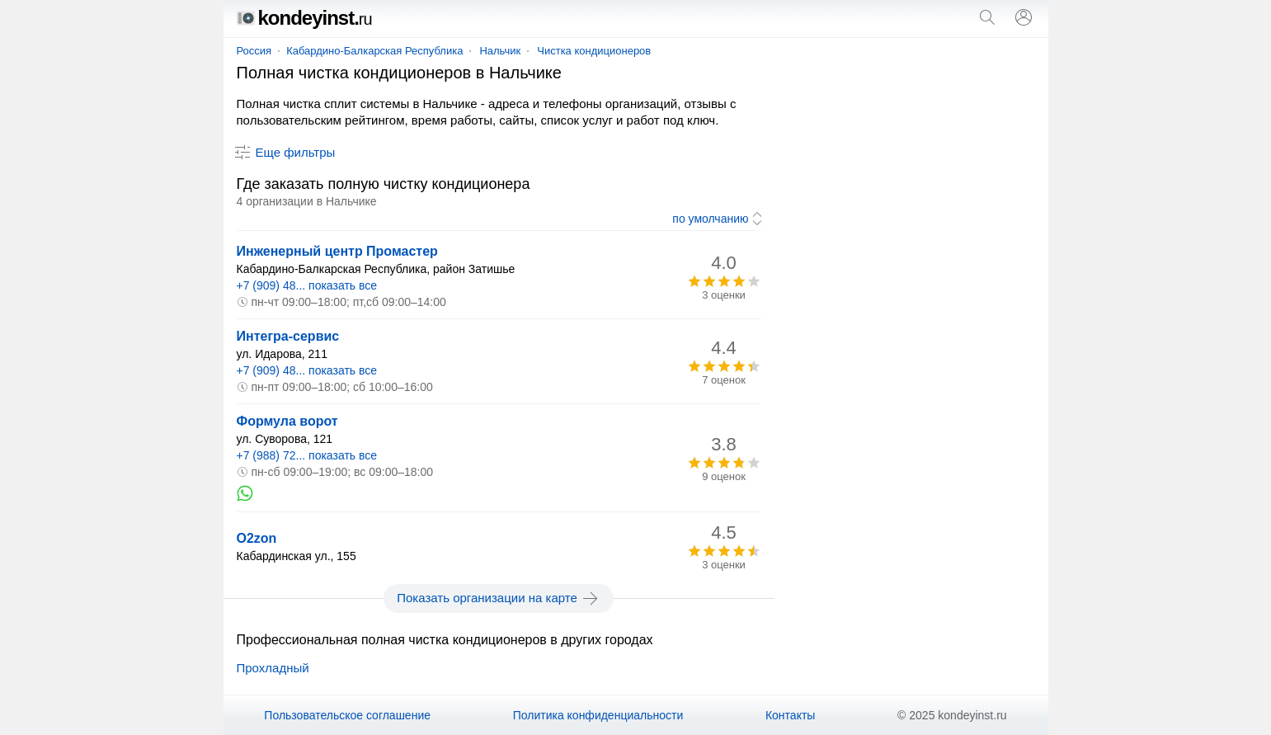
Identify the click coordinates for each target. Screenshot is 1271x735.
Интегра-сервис (288, 336)
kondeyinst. (304, 18)
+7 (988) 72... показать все (307, 455)
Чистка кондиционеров (594, 51)
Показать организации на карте (498, 598)
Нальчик (499, 51)
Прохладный (273, 668)
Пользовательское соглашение (347, 715)
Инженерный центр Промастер (337, 251)
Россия (254, 51)
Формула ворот (287, 421)
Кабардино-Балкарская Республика (374, 51)
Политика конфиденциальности (598, 715)
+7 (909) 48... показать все (307, 285)
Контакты (790, 715)
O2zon (257, 538)
